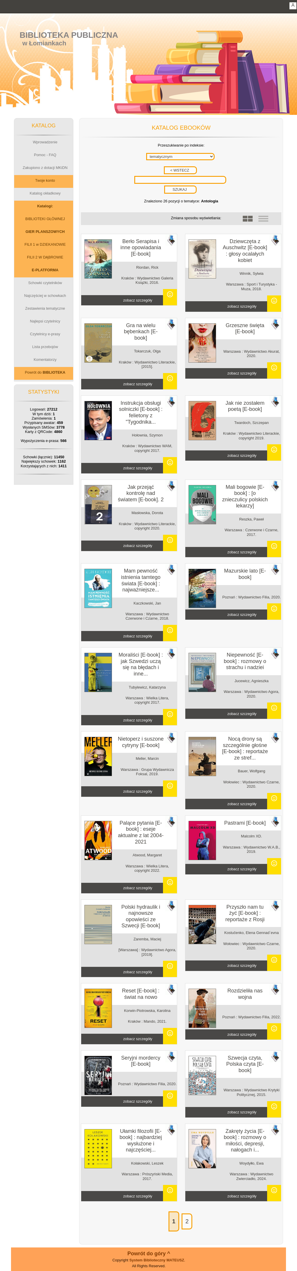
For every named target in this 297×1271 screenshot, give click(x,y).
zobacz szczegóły (137, 300)
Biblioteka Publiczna (69, 35)
